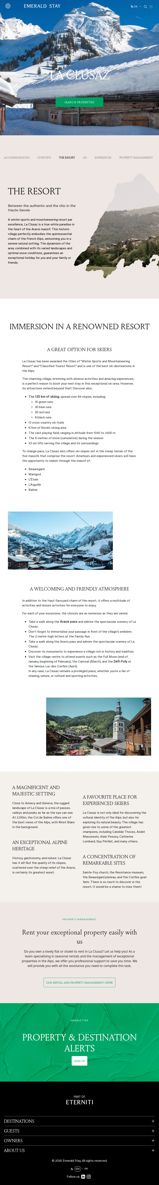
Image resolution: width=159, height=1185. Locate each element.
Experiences (103, 157)
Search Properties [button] (79, 102)
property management (136, 157)
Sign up (79, 1050)
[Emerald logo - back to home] (33, 6)
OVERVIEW (44, 157)
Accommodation (17, 157)
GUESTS (11, 1121)
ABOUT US (14, 1140)
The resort (67, 157)
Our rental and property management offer (79, 972)
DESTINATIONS (19, 1111)
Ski (85, 157)
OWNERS (13, 1130)
